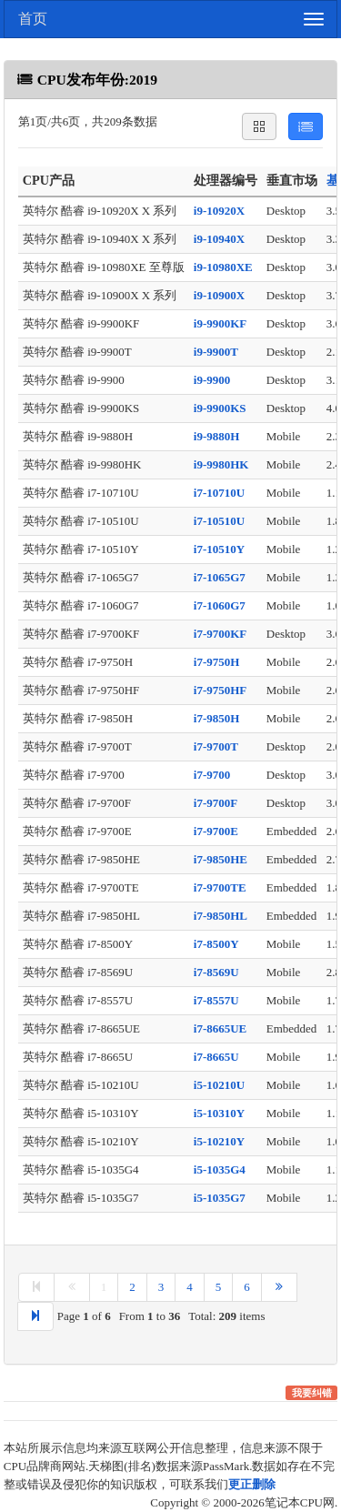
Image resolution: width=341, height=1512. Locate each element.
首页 (32, 18)
